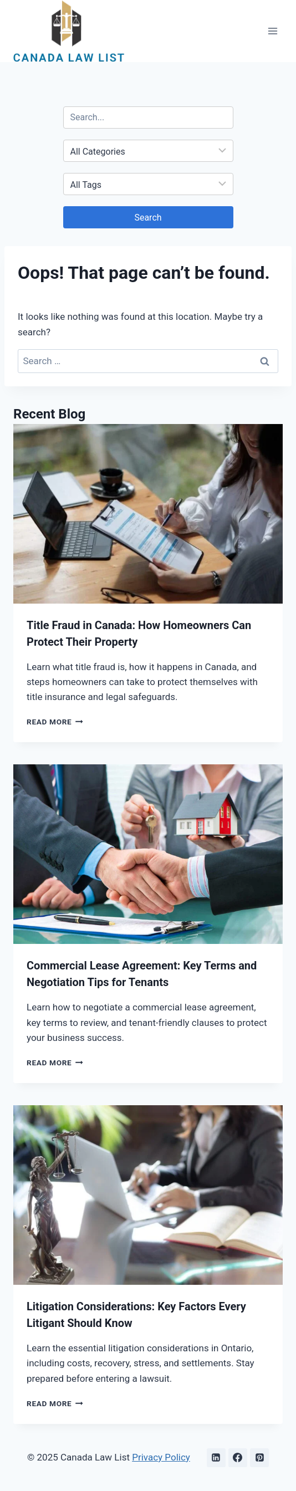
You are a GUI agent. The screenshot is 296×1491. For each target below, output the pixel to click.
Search (147, 217)
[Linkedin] (216, 1457)
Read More (55, 721)
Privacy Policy (161, 1457)
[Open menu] (272, 30)
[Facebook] (237, 1457)
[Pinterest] (259, 1457)
